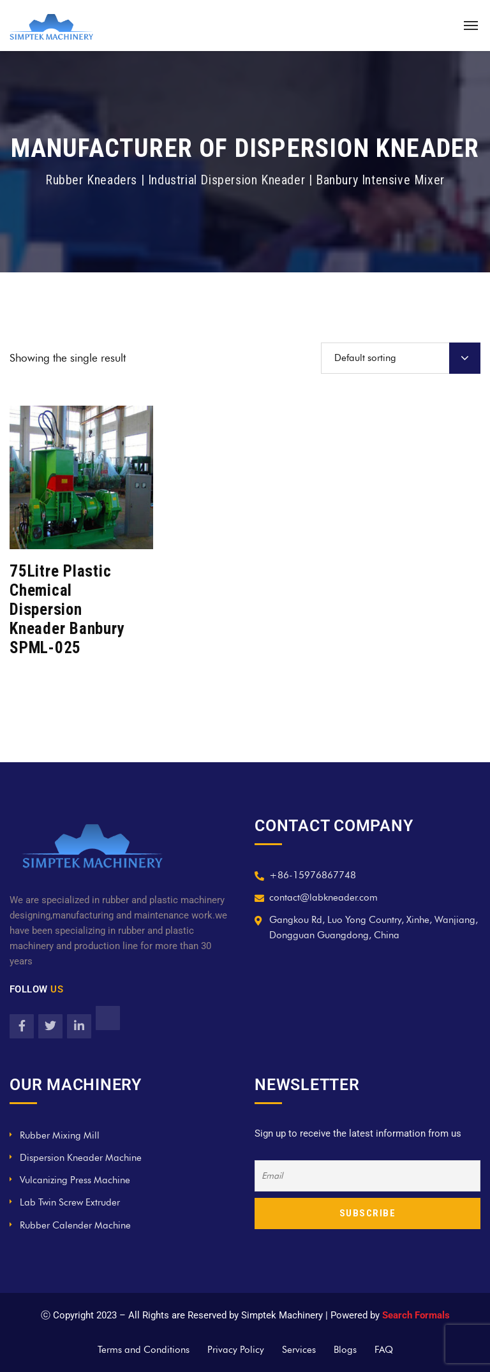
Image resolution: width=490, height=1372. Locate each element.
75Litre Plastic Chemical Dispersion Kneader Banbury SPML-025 (67, 609)
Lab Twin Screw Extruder (70, 1202)
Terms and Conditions (143, 1349)
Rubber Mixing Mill (60, 1135)
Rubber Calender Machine (75, 1225)
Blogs (345, 1349)
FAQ (384, 1349)
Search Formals (416, 1315)
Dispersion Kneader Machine (81, 1157)
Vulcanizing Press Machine (75, 1180)
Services (299, 1349)
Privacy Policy (235, 1349)
